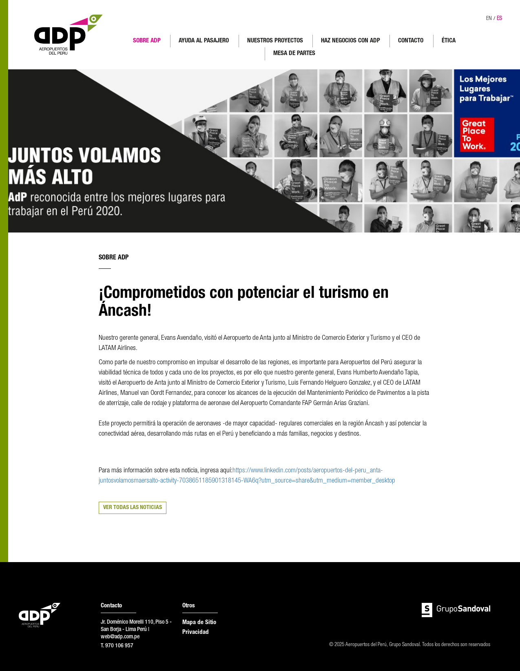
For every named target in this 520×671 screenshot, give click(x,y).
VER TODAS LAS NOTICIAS (132, 508)
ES (499, 19)
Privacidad (195, 632)
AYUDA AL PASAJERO (204, 41)
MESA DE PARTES (294, 54)
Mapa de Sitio (199, 623)
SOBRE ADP (147, 41)
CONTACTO (410, 41)
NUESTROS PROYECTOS (275, 41)
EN (489, 19)
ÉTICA (449, 41)
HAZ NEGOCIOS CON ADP (350, 41)
